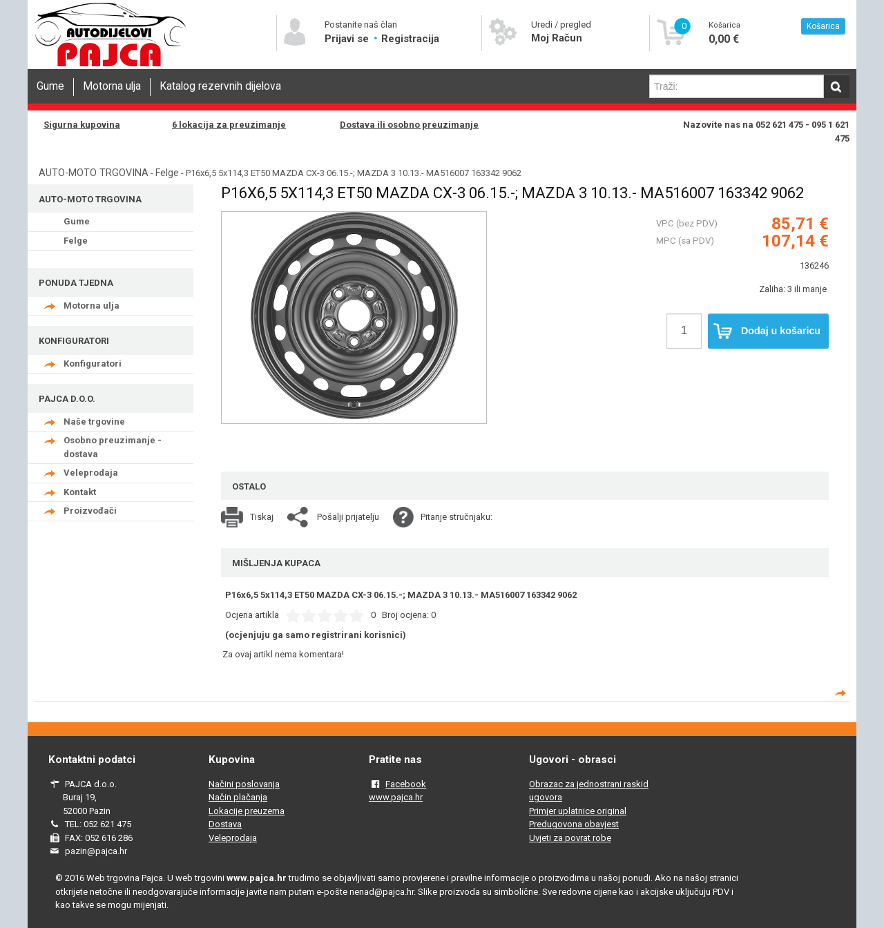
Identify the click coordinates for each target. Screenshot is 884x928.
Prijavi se (348, 38)
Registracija (410, 38)
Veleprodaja (91, 472)
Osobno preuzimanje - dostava (113, 447)
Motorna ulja (112, 86)
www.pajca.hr (396, 797)
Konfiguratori (93, 363)
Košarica (823, 26)
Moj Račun (556, 38)
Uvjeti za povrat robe (570, 838)
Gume (50, 86)
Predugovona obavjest (574, 824)
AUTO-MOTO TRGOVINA (93, 172)
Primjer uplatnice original (577, 811)
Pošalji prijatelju (348, 517)
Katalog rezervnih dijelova (220, 86)
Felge (167, 172)
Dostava (225, 824)
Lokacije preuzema (247, 811)
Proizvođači (90, 510)
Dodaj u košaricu (766, 331)
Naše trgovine (94, 421)
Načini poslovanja (244, 784)
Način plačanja (238, 797)
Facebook (405, 784)
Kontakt (80, 492)
